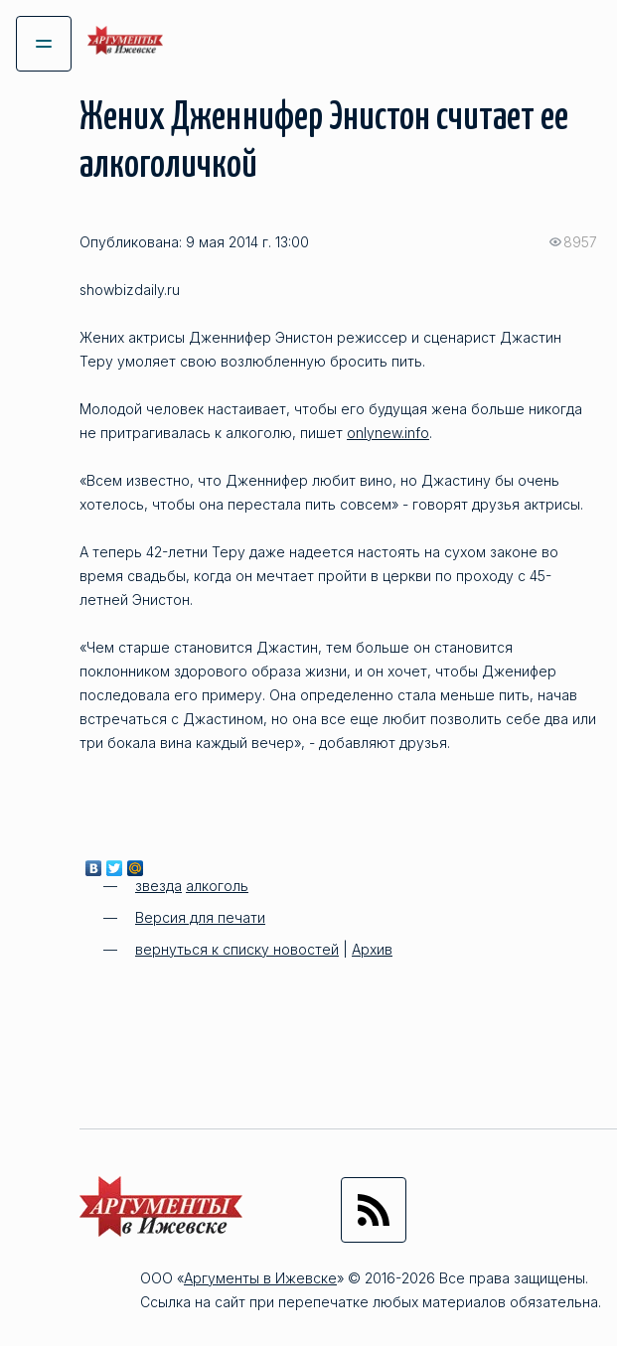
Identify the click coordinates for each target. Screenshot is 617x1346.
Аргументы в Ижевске (260, 1278)
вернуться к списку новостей (237, 949)
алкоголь (217, 885)
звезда (158, 885)
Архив (372, 949)
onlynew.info (388, 432)
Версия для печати (200, 917)
